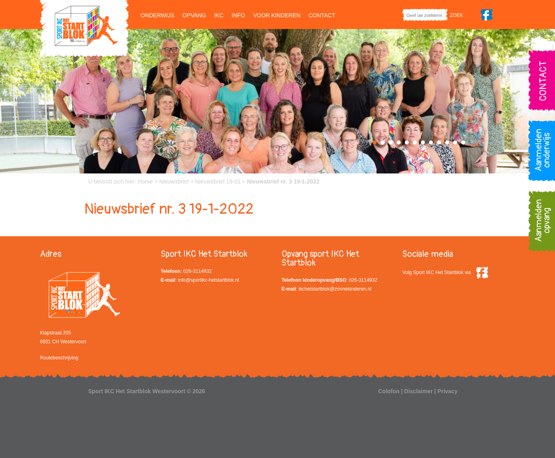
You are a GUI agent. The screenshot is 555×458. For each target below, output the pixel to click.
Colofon (389, 391)
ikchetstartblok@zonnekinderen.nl (335, 289)
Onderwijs (157, 15)
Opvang (194, 15)
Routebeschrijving (59, 358)
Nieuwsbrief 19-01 (217, 181)
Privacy (447, 391)
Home (145, 181)
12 (463, 142)
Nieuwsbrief (173, 181)
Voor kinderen (276, 15)
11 (455, 142)
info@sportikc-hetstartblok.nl (208, 280)
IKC (219, 15)
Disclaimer (418, 391)
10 (447, 142)
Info (238, 15)
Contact (322, 15)
